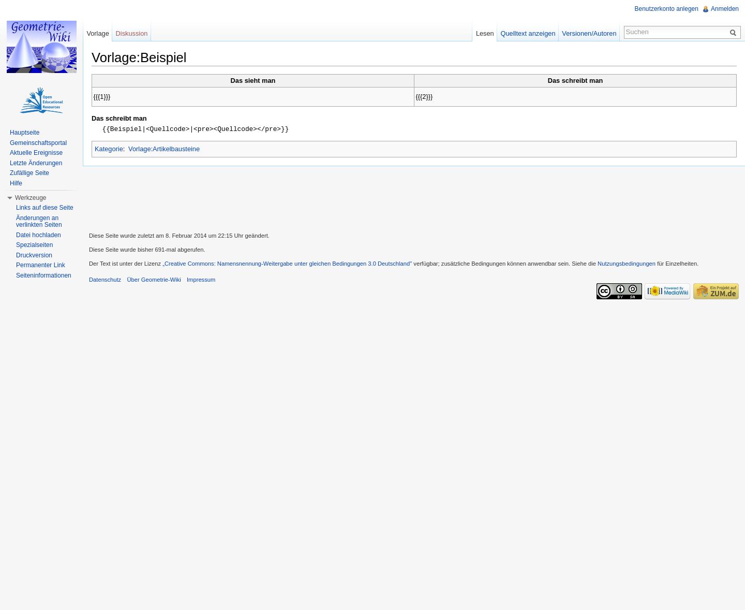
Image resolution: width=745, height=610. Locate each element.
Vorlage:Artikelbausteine (164, 148)
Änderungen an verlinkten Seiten (39, 221)
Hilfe (16, 183)
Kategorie (109, 148)
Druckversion (34, 255)
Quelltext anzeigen (528, 33)
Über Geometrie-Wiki (154, 279)
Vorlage (97, 33)
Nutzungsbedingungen (626, 263)
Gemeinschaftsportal (38, 143)
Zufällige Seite (29, 173)
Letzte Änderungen (36, 163)
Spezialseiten (34, 245)
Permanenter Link (40, 265)
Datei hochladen (38, 235)
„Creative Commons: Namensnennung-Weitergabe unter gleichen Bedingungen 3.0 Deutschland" (287, 263)
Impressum (201, 279)
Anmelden (725, 8)
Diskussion (132, 33)
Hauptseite (24, 132)
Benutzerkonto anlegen (666, 8)
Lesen (485, 33)
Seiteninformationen (43, 275)
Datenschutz (105, 279)
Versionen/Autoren (589, 33)
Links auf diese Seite (44, 207)
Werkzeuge (30, 197)
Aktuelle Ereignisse (36, 152)
